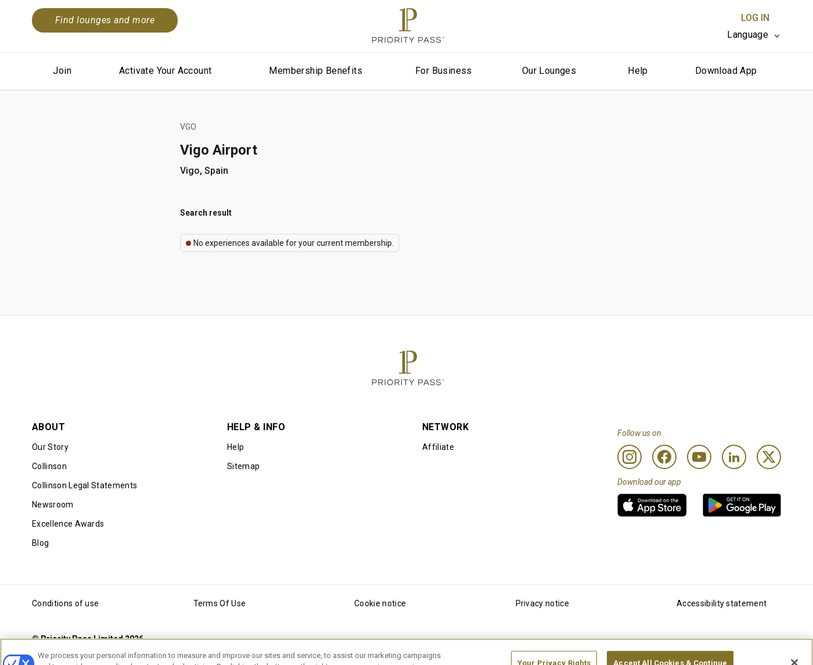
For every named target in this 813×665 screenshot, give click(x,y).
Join (62, 70)
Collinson (49, 466)
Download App (726, 70)
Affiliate (438, 447)
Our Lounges (549, 70)
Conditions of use (65, 603)
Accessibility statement (722, 603)
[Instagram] (629, 457)
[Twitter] (769, 457)
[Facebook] (664, 457)
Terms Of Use (219, 603)
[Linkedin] (734, 457)
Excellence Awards (68, 523)
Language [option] (747, 34)
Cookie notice (380, 603)
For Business (443, 70)
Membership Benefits (315, 70)
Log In (755, 17)
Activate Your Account (165, 70)
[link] (652, 505)
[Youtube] (699, 457)
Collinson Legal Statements (84, 485)
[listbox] (754, 34)
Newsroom (53, 504)
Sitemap (243, 466)
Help (638, 70)
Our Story (50, 447)
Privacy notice (542, 603)
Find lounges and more (104, 20)
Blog (40, 543)
